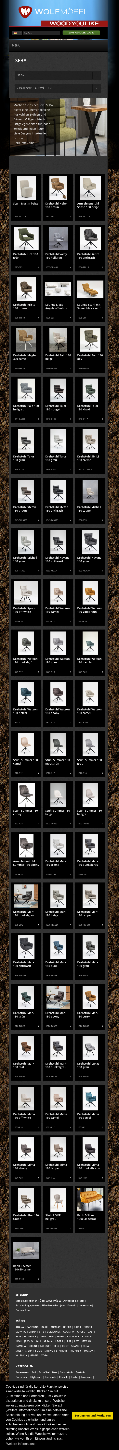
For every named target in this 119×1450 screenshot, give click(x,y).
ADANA (20, 1327)
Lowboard (86, 1377)
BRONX (88, 1327)
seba (20, 75)
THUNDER (75, 1350)
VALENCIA (21, 1355)
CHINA (32, 1331)
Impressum (85, 1305)
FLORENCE (30, 1336)
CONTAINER (53, 1331)
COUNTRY (68, 1331)
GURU (60, 1336)
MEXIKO (86, 1341)
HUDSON (87, 1336)
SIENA (28, 1350)
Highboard (36, 1377)
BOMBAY (55, 1327)
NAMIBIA (21, 1346)
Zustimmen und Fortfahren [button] (93, 1415)
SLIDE (38, 1350)
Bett (54, 1372)
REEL (56, 1346)
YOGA (44, 1355)
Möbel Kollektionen (26, 1300)
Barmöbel (44, 1372)
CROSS (81, 1331)
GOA (51, 1336)
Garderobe (22, 1377)
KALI (38, 1341)
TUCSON (88, 1350)
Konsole (63, 1377)
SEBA (86, 1346)
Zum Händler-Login (81, 32)
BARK (44, 1327)
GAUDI (42, 1336)
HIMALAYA (73, 1336)
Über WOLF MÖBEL (50, 1300)
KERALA (48, 1341)
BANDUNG (33, 1327)
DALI (90, 1331)
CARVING (21, 1331)
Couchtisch (66, 1372)
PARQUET (45, 1346)
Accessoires (22, 1372)
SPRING (49, 1350)
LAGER (59, 1341)
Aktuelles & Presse (74, 1300)
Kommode (50, 1377)
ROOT (65, 1346)
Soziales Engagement (28, 1305)
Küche (74, 1377)
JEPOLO (28, 1341)
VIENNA (34, 1355)
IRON (18, 1341)
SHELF (19, 1350)
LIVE (76, 1341)
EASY (18, 1336)
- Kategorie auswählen (34, 88)
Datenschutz (23, 1310)
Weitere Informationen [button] (21, 1443)
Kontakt (72, 1305)
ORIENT (33, 1346)
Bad (34, 1372)
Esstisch (80, 1372)
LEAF (68, 1341)
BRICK (77, 1327)
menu (58, 45)
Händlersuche (50, 1305)
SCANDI (75, 1346)
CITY (41, 1331)
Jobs (62, 1305)
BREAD (67, 1327)
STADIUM (61, 1350)
